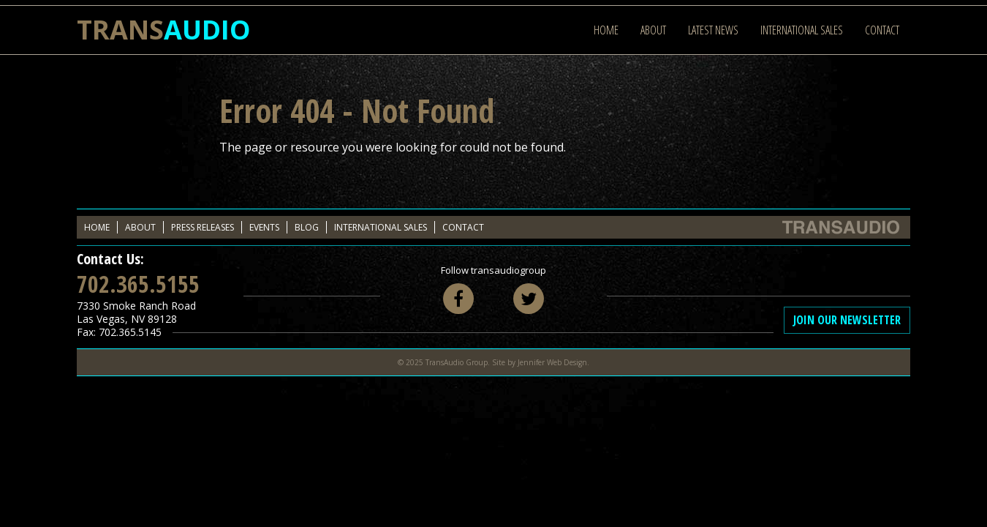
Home (606, 30)
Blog (307, 227)
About (653, 30)
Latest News (713, 30)
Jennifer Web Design (552, 362)
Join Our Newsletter (847, 320)
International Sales (801, 30)
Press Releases (202, 227)
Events (264, 227)
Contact (882, 30)
